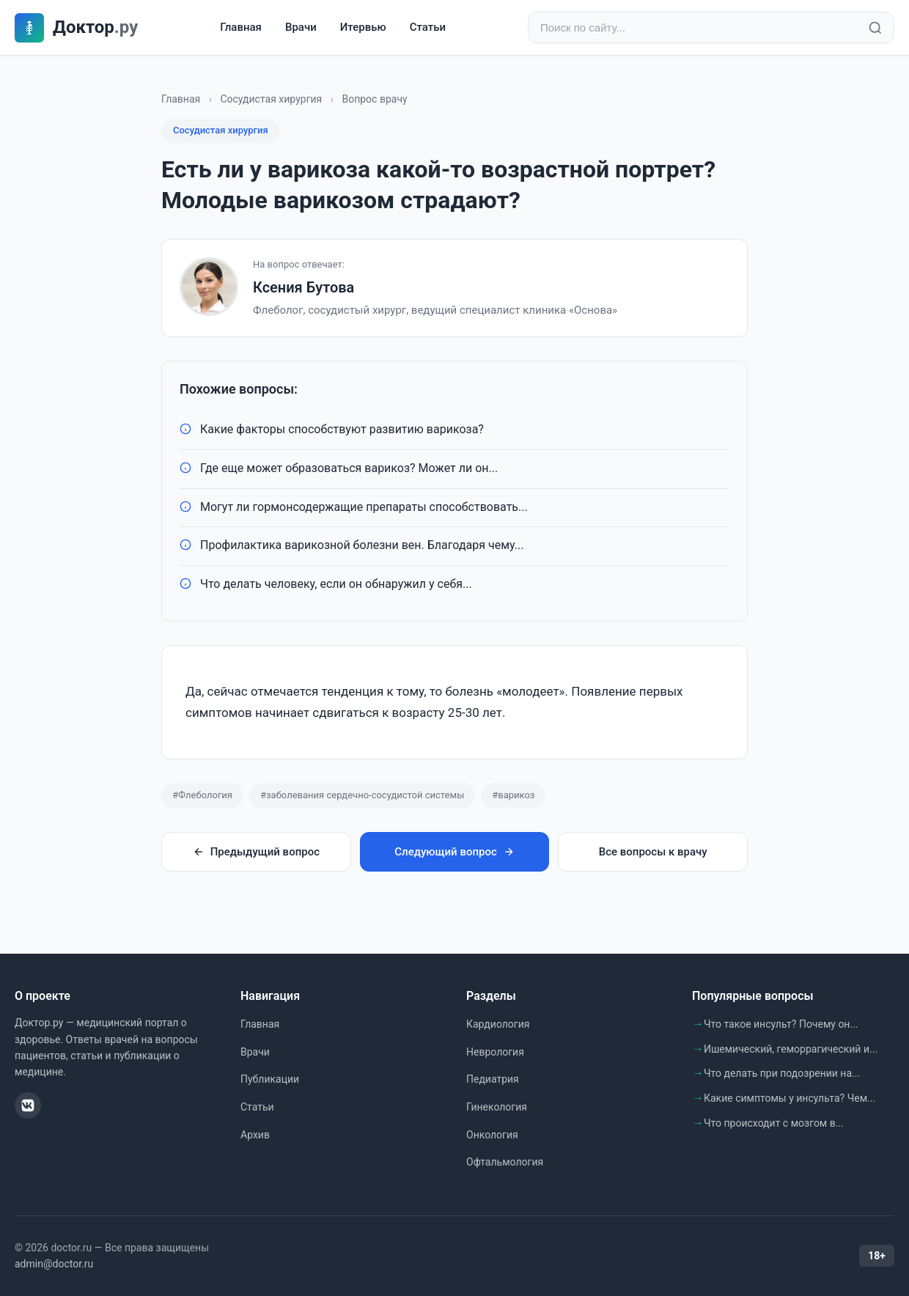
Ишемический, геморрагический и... (790, 1049)
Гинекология (496, 1107)
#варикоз (513, 794)
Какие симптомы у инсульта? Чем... (789, 1098)
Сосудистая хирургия (271, 99)
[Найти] (875, 28)
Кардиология (497, 1024)
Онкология (492, 1135)
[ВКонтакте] (28, 1105)
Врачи (301, 27)
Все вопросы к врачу (653, 851)
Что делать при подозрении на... (782, 1073)
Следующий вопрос (454, 851)
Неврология (495, 1052)
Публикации (269, 1079)
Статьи (428, 27)
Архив (255, 1135)
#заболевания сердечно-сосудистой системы (362, 794)
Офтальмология (504, 1162)
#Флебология (202, 794)
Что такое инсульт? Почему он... (781, 1024)
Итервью (363, 27)
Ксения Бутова (303, 287)
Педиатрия (492, 1079)
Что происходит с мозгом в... (774, 1123)
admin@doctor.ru (54, 1264)
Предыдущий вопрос (256, 851)
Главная (241, 27)
